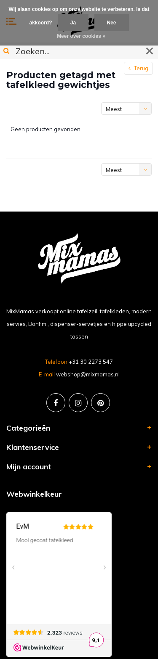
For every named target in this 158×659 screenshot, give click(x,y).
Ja (73, 23)
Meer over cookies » (81, 36)
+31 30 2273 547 (91, 361)
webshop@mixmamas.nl (88, 374)
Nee (111, 23)
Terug (138, 68)
